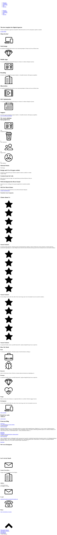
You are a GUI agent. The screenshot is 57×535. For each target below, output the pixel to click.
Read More (2, 432)
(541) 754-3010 (3, 511)
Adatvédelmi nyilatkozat (4, 531)
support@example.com (14, 499)
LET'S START (3, 418)
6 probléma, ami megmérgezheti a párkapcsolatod (9, 434)
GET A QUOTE (3, 115)
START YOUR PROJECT (5, 190)
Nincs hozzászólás (3, 426)
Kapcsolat (4, 6)
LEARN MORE (3, 31)
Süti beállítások (3, 533)
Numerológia (5, 4)
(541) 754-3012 (9, 511)
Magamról (4, 2)
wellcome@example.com (5, 499)
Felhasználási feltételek (4, 530)
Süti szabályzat (3, 532)
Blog (3, 5)
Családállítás (5, 3)
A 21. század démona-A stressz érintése (7, 424)
